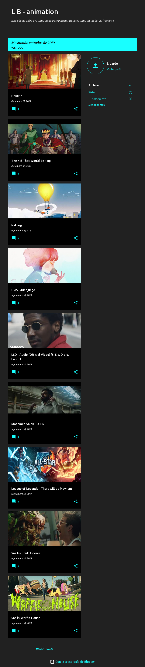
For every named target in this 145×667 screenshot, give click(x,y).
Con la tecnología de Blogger (72, 661)
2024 (91, 92)
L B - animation (34, 11)
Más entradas (44, 649)
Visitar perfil (114, 69)
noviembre (98, 99)
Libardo (112, 63)
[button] (76, 109)
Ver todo (17, 47)
